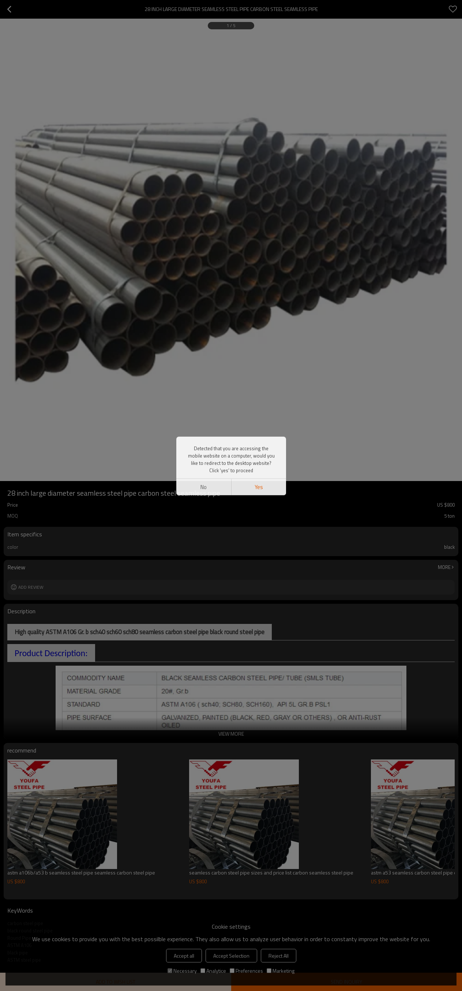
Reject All (278, 955)
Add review (31, 587)
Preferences (246, 971)
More (444, 567)
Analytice (213, 971)
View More (231, 733)
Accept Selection (231, 955)
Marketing (280, 971)
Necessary (182, 971)
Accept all (184, 955)
